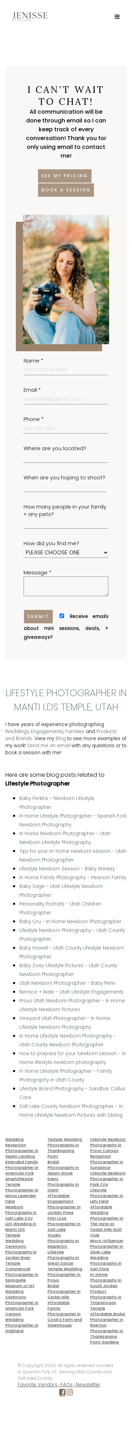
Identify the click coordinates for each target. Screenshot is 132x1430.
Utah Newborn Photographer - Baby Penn (67, 983)
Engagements (47, 731)
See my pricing (65, 176)
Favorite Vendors (37, 1384)
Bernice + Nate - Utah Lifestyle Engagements (71, 992)
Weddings (17, 731)
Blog (61, 738)
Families (74, 731)
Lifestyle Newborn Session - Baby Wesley (67, 868)
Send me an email (48, 745)
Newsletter (88, 1384)
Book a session (66, 190)
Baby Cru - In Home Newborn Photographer (70, 921)
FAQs (67, 1384)
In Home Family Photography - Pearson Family (72, 877)
